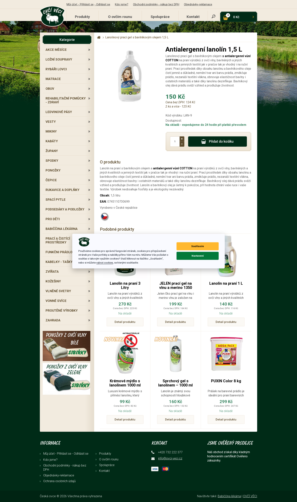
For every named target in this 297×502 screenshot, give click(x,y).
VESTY (51, 122)
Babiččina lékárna (229, 496)
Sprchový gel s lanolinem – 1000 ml (175, 383)
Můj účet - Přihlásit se (80, 4)
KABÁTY (52, 141)
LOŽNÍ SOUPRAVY (59, 59)
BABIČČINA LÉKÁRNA (62, 229)
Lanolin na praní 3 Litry (125, 285)
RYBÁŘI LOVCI (56, 69)
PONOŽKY (53, 170)
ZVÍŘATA (52, 271)
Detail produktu (125, 322)
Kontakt (193, 17)
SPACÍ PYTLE (56, 199)
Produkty (82, 17)
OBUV (50, 89)
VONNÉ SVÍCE (56, 301)
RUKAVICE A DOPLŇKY (62, 190)
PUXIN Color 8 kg (226, 381)
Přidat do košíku (217, 141)
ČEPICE (51, 180)
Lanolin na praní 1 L (226, 283)
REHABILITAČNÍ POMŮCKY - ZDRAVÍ (66, 100)
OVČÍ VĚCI (250, 496)
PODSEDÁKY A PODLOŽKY (65, 209)
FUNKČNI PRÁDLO (59, 252)
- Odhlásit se (102, 4)
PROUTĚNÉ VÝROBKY (62, 310)
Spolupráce (160, 17)
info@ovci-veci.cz (170, 458)
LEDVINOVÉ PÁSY (59, 112)
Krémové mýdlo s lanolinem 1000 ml (125, 383)
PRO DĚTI (53, 219)
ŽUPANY (52, 151)
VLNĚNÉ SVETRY (58, 291)
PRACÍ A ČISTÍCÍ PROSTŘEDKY (58, 240)
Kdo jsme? (121, 4)
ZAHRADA (53, 320)
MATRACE (53, 79)
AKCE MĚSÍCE (56, 50)
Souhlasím (197, 246)
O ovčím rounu (120, 17)
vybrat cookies (104, 262)
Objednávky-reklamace (198, 4)
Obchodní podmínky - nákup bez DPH (156, 4)
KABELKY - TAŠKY (59, 262)
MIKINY (51, 131)
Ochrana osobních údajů (59, 481)
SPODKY (52, 160)
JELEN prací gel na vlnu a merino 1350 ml (175, 287)
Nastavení (198, 255)
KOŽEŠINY (53, 281)
